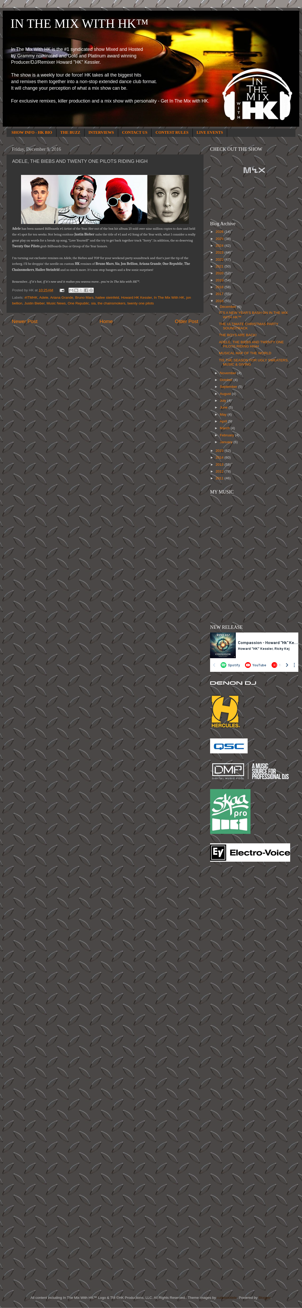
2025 (220, 239)
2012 (220, 471)
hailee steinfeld (107, 297)
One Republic (78, 303)
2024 (220, 246)
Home (106, 321)
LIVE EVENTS (210, 132)
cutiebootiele (227, 1298)
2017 (220, 294)
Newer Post (25, 321)
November (228, 373)
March (225, 428)
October (226, 380)
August (226, 394)
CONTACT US (135, 132)
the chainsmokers (112, 303)
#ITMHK (31, 297)
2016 (220, 301)
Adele (44, 297)
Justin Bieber (34, 303)
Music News (56, 303)
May (223, 414)
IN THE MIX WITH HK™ (79, 23)
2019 (220, 280)
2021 (220, 266)
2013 (220, 465)
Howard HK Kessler (136, 297)
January (226, 442)
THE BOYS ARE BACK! (238, 335)
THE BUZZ (70, 132)
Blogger (264, 1298)
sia (93, 303)
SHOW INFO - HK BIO (32, 132)
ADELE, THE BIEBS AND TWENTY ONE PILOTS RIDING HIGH (251, 344)
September (229, 387)
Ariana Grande (61, 297)
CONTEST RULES (171, 132)
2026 (220, 232)
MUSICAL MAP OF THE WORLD (245, 353)
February (227, 435)
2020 (220, 273)
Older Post (186, 321)
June (224, 407)
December (228, 307)
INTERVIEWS (101, 132)
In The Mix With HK (169, 297)
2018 (220, 287)
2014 (220, 457)
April (224, 421)
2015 (220, 451)
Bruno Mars (84, 297)
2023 (220, 252)
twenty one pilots (140, 303)
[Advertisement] (231, 949)
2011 (220, 478)
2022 (220, 259)
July (223, 401)
